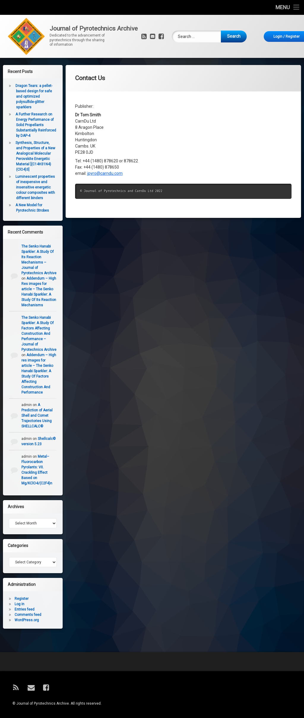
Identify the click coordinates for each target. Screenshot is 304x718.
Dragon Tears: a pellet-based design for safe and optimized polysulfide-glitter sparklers (31, 96)
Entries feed (22, 609)
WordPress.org (24, 620)
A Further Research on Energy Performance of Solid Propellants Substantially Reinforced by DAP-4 (33, 125)
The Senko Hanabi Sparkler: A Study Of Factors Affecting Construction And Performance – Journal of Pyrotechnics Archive (36, 334)
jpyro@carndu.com (105, 168)
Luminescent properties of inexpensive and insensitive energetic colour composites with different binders (33, 187)
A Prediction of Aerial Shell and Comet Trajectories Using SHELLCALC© (34, 415)
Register (19, 599)
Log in (17, 604)
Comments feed (25, 615)
